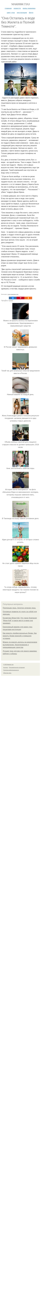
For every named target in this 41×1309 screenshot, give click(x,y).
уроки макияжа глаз (12, 294)
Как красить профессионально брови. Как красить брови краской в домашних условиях (20, 635)
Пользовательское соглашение (17, 667)
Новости (17, 8)
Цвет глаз (11, 13)
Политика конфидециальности (11, 670)
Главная (8, 8)
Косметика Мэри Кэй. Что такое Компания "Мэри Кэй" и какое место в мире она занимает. (20, 620)
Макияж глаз (20, 4)
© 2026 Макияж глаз (8, 664)
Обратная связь (7, 673)
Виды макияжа (29, 8)
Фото (31, 13)
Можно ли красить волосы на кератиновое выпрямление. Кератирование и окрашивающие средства (20, 644)
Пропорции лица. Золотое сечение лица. (19, 608)
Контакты (5, 667)
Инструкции (22, 13)
